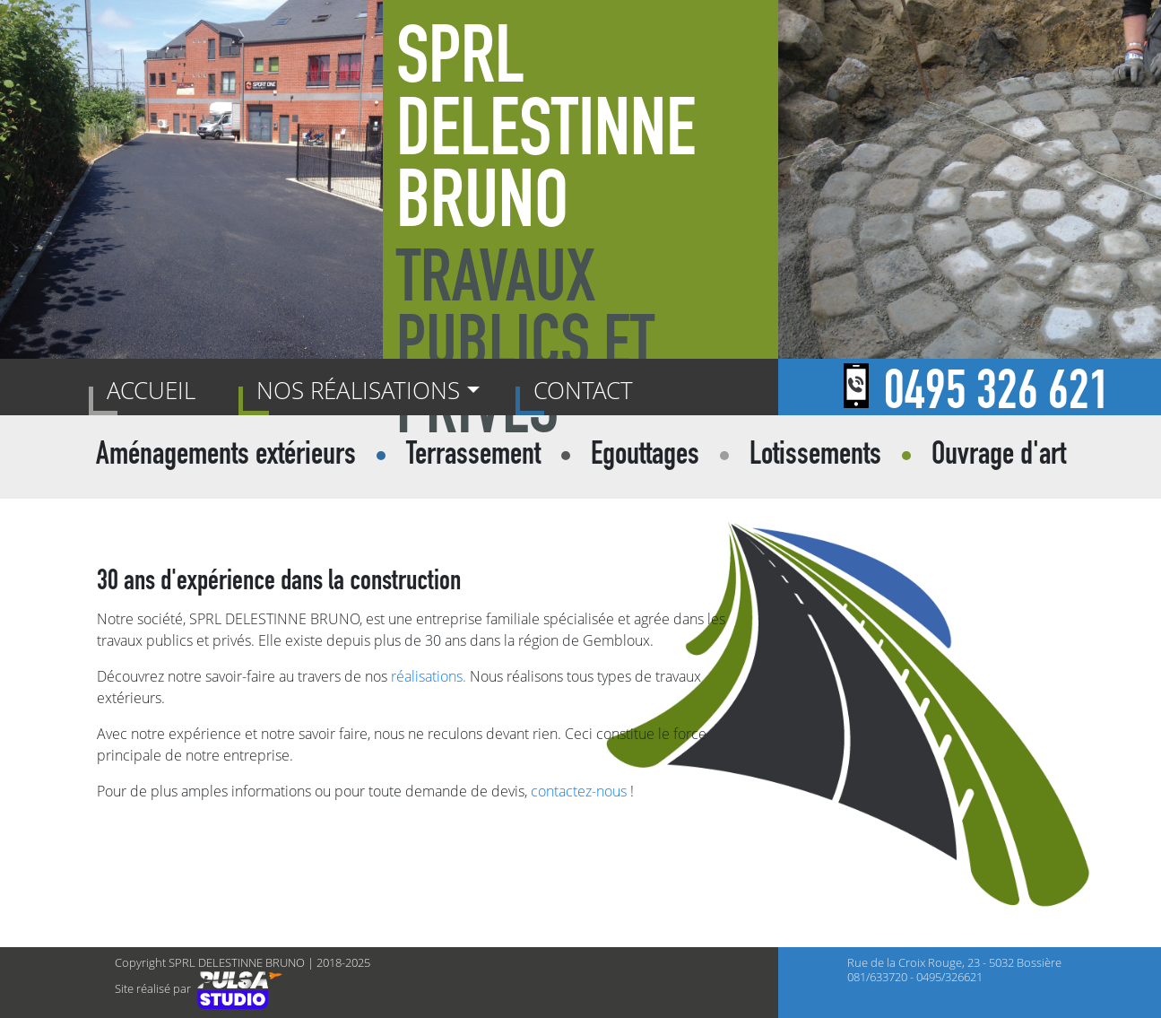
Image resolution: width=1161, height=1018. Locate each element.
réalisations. (428, 676)
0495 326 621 (997, 397)
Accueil (155, 389)
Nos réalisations (358, 390)
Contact (583, 390)
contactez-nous (579, 791)
